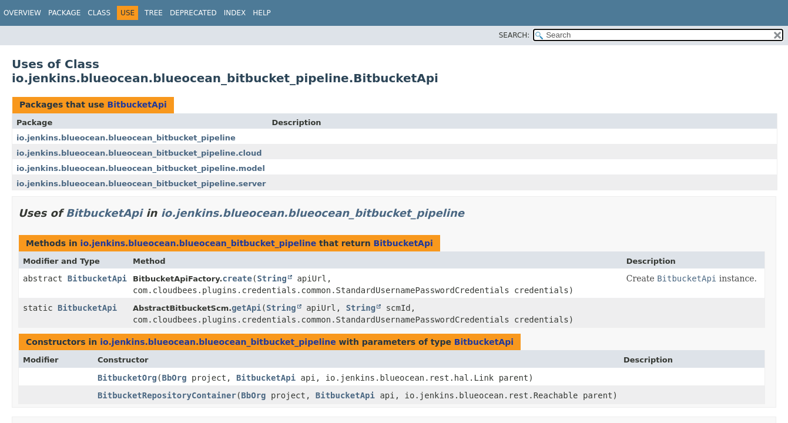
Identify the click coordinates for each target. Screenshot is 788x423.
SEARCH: (514, 35)
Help (262, 13)
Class (99, 13)
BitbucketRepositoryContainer (167, 395)
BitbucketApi (136, 104)
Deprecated (193, 13)
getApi (246, 308)
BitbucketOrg (127, 377)
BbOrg (174, 377)
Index (235, 13)
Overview (22, 13)
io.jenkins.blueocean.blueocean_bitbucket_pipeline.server (141, 183)
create (237, 278)
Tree (154, 13)
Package (64, 13)
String (272, 278)
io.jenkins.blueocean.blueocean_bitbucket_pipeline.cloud (139, 153)
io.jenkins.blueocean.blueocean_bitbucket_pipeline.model (140, 168)
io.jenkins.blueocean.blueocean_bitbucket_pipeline (126, 137)
